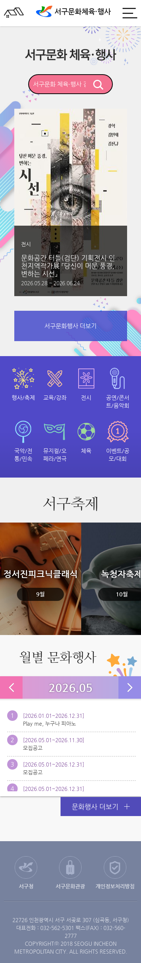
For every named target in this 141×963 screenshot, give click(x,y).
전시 (86, 397)
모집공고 (32, 748)
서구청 (26, 886)
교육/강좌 (55, 397)
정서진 (40, 585)
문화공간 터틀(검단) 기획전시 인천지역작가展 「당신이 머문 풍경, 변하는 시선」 (68, 265)
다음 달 (129, 687)
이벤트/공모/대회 (117, 455)
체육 (86, 451)
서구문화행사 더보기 (70, 325)
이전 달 (11, 687)
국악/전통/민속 (23, 455)
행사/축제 (23, 397)
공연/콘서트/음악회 (117, 401)
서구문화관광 (70, 886)
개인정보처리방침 (115, 886)
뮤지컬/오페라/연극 (55, 455)
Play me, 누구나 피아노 (49, 723)
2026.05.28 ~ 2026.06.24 (50, 283)
